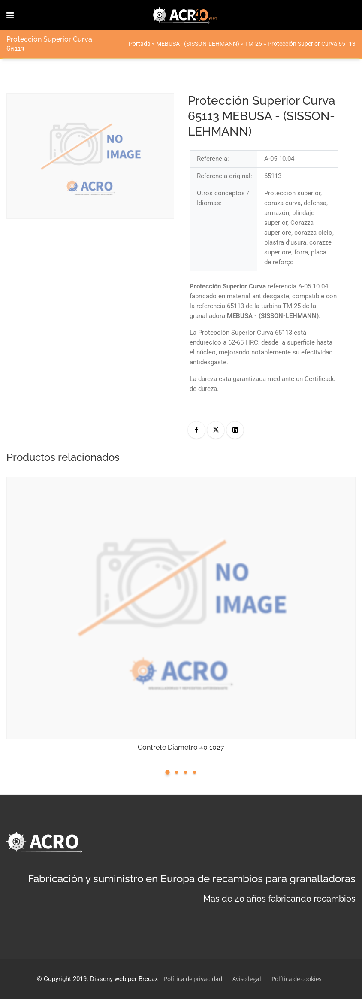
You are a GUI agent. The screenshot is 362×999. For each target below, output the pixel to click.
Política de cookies (296, 979)
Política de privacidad (193, 979)
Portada (140, 43)
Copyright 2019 (65, 979)
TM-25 (253, 43)
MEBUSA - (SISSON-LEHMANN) (197, 43)
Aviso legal (246, 979)
